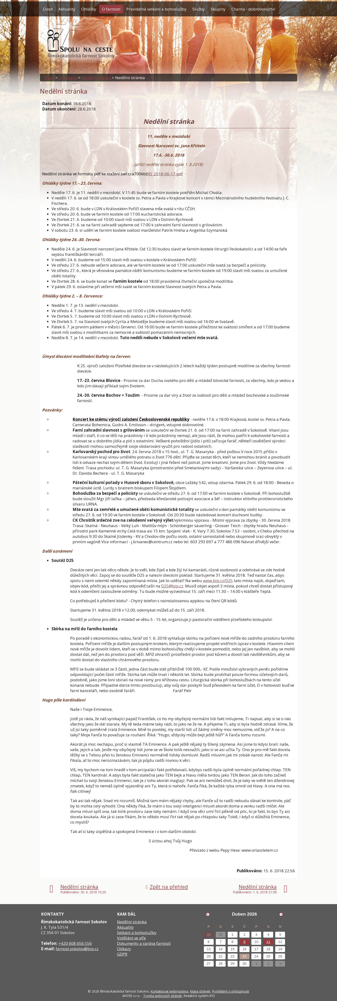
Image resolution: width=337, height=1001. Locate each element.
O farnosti (111, 9)
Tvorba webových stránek (162, 996)
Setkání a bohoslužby (137, 932)
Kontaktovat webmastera (169, 991)
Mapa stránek (200, 991)
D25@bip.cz (172, 586)
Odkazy (124, 948)
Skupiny (218, 9)
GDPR (122, 954)
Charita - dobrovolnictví (253, 9)
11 (268, 942)
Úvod (48, 9)
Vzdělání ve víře (131, 938)
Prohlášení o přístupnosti (230, 991)
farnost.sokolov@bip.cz (77, 948)
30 (209, 934)
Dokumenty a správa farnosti (144, 943)
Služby (198, 9)
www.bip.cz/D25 (218, 580)
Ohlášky (88, 9)
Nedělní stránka (96, 77)
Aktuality (67, 9)
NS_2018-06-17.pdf (165, 173)
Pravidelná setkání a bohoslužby (156, 9)
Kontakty (51, 20)
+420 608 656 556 (75, 943)
